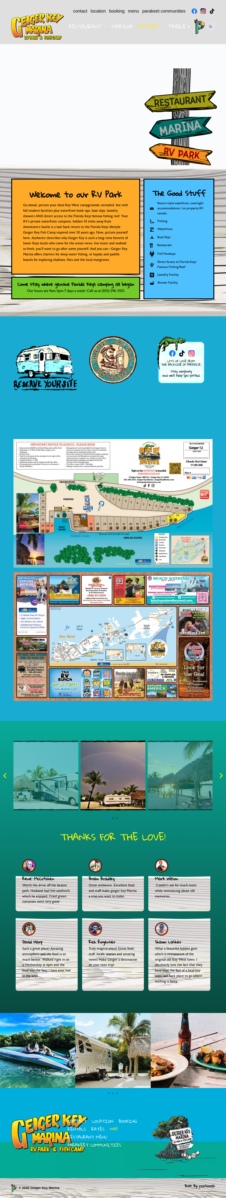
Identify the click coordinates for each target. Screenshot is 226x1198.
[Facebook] (194, 11)
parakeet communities (164, 11)
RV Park (152, 26)
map (114, 1129)
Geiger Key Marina (44, 1188)
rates (97, 1129)
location (98, 11)
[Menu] (211, 26)
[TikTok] (212, 11)
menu (133, 11)
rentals (77, 1129)
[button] (5, 775)
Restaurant (88, 26)
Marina (122, 26)
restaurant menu (87, 1137)
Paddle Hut (183, 26)
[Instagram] (203, 11)
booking (117, 11)
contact (80, 11)
